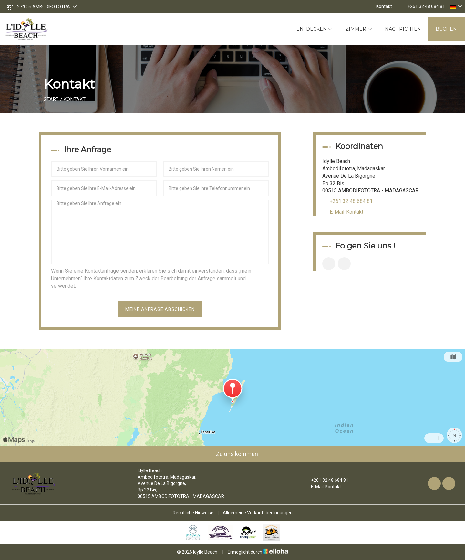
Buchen (446, 29)
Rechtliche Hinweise (193, 512)
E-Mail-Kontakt (346, 212)
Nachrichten (403, 29)
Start (51, 99)
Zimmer (359, 29)
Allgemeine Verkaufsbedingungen (258, 512)
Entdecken (314, 29)
